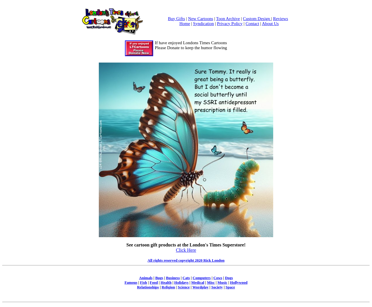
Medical (197, 282)
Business (173, 278)
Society (217, 287)
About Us (270, 23)
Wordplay (200, 287)
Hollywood (239, 282)
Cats (186, 278)
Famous (130, 282)
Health (166, 282)
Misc (211, 282)
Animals (146, 278)
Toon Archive (228, 18)
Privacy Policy (230, 23)
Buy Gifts (176, 18)
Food (154, 282)
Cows (217, 278)
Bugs (159, 278)
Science (184, 287)
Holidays (181, 282)
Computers (202, 278)
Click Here (186, 250)
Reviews (280, 18)
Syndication (203, 23)
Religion (168, 287)
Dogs (229, 278)
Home (184, 23)
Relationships (148, 287)
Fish (143, 282)
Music (222, 282)
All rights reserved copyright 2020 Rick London (186, 260)
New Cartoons (200, 18)
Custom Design (257, 18)
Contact (252, 23)
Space (230, 287)
